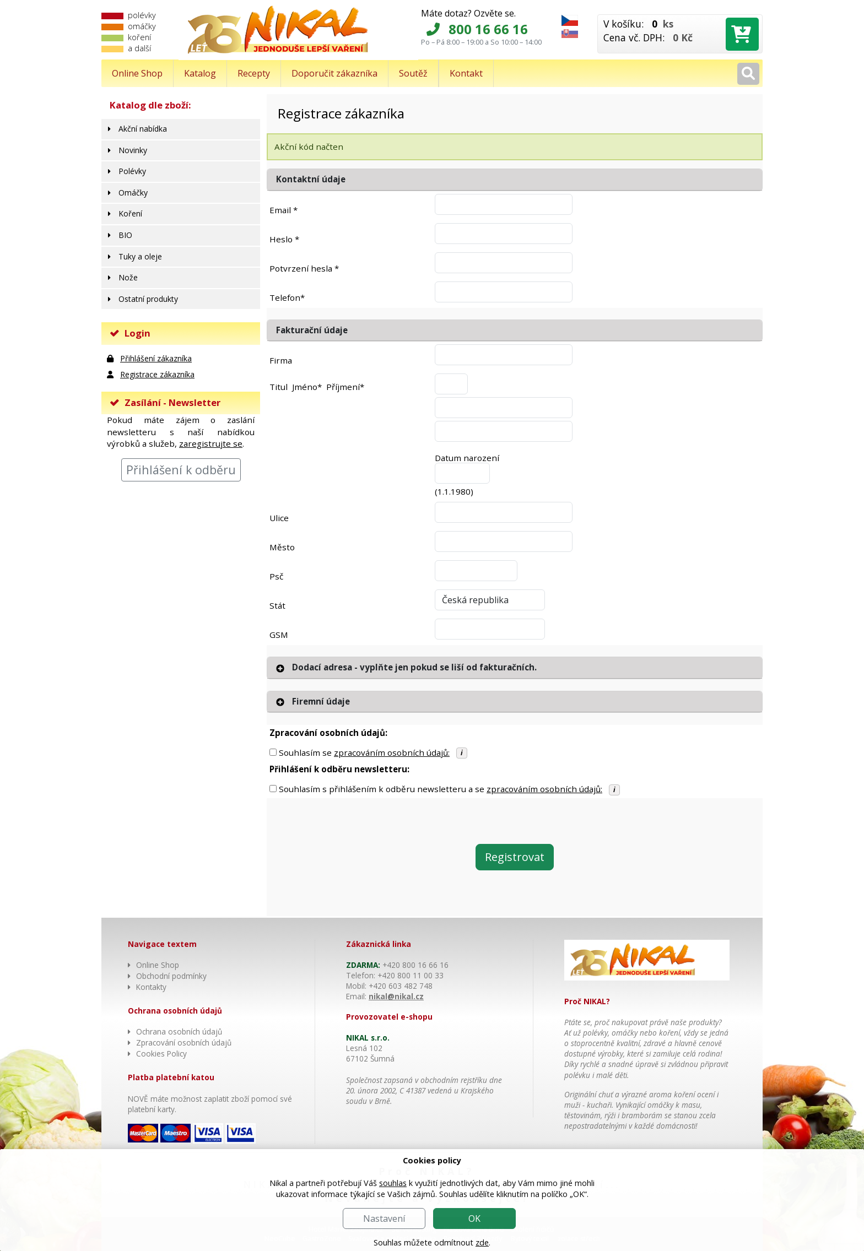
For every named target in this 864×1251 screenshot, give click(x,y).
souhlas (393, 1183)
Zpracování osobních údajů (183, 1042)
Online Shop (137, 73)
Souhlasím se (364, 752)
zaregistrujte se (210, 443)
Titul (278, 387)
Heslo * (284, 239)
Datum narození (467, 458)
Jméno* (307, 387)
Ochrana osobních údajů (179, 1031)
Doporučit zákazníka (334, 73)
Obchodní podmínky (171, 976)
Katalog (200, 73)
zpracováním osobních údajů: (392, 752)
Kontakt (466, 73)
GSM (278, 635)
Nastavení (384, 1218)
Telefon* (287, 297)
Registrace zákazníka (157, 374)
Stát (277, 605)
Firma (280, 360)
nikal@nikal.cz (396, 996)
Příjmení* (345, 387)
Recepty (253, 73)
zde (482, 1242)
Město (282, 547)
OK (474, 1218)
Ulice (279, 518)
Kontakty (151, 987)
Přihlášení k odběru (181, 470)
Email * (283, 210)
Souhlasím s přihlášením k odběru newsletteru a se (440, 789)
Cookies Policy (161, 1053)
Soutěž (413, 73)
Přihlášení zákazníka (156, 358)
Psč (276, 576)
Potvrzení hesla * (304, 268)
